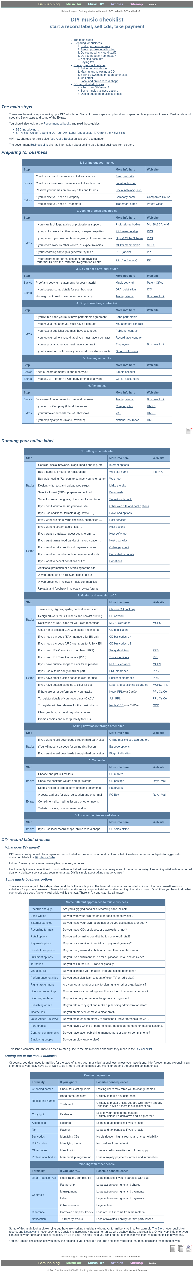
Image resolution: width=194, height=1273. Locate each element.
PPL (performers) (126, 260)
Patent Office (155, 203)
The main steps (83, 39)
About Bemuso (138, 1270)
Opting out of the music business (101, 93)
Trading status (125, 296)
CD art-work (116, 616)
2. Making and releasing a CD (96, 595)
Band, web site (125, 176)
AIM (166, 224)
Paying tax (87, 62)
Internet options (119, 464)
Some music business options (99, 90)
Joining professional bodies (98, 49)
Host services (117, 519)
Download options (120, 513)
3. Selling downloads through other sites (97, 725)
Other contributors (127, 351)
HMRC (151, 406)
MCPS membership (128, 245)
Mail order (87, 77)
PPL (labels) (123, 251)
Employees (123, 344)
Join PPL (115, 698)
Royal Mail (159, 780)
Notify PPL (116, 691)
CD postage (116, 780)
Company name (126, 197)
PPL (149, 251)
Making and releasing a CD (98, 71)
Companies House (158, 197)
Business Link (39, 144)
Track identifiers (119, 657)
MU (149, 224)
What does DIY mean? (95, 87)
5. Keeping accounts (97, 358)
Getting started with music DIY (96, 11)
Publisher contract (127, 330)
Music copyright (125, 282)
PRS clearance (118, 671)
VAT (118, 413)
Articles (117, 4)
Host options (117, 526)
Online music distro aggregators (129, 739)
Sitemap (136, 4)
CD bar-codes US (120, 643)
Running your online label (89, 65)
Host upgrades (118, 540)
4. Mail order (97, 760)
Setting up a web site (94, 68)
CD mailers (116, 774)
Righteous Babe (45, 857)
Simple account (125, 371)
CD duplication (118, 629)
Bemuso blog (49, 4)
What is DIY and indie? (127, 11)
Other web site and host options (129, 506)
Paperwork (116, 787)
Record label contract (129, 337)
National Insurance (127, 420)
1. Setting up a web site (97, 451)
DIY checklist (144, 1049)
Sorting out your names (95, 46)
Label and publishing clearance (128, 684)
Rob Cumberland (59, 1270)
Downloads (116, 492)
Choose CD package (122, 609)
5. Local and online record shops (97, 815)
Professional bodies (128, 224)
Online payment (119, 547)
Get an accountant (127, 378)
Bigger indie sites (120, 753)
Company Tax (124, 406)
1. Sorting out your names (97, 162)
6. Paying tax (97, 385)
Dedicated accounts (121, 554)
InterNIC (158, 471)
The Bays (158, 1228)
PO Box (114, 794)
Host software (118, 533)
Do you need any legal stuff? (98, 52)
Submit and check (120, 499)
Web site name (118, 471)
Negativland (31, 1231)
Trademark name (126, 203)
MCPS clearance (120, 622)
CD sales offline (119, 829)
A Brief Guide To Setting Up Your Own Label (48, 132)
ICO (149, 289)
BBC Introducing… (27, 129)
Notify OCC (116, 705)
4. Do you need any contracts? (97, 303)
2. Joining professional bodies (97, 210)
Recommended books (57, 123)
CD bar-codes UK (120, 636)
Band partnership (126, 316)
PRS (150, 231)
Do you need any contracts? (98, 55)
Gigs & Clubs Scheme (129, 238)
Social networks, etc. (129, 190)
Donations (115, 561)
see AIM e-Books (61, 138)
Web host (115, 478)
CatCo (163, 691)
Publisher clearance (121, 677)
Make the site (117, 485)
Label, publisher (126, 183)
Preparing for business (88, 43)
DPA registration (126, 289)
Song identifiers (119, 650)
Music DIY (96, 4)
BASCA (157, 224)
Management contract (129, 323)
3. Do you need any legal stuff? (97, 268)
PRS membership (127, 231)
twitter (152, 4)
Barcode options (119, 746)
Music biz (74, 4)
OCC (156, 705)
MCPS (151, 245)
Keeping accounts (92, 58)
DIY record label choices (89, 84)
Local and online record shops (99, 81)
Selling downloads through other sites (104, 74)
